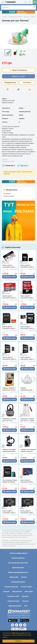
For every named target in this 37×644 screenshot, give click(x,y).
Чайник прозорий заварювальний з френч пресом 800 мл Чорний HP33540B (9, 450)
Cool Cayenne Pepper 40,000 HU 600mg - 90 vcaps (10, 481)
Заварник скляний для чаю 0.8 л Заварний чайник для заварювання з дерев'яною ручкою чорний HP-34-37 (9, 420)
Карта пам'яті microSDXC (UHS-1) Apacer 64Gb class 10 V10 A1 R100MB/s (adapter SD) (28, 266)
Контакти (27, 82)
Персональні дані (18, 567)
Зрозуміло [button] (18, 641)
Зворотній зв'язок (13, 601)
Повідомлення (10, 82)
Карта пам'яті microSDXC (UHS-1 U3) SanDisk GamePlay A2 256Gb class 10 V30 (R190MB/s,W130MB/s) (28, 481)
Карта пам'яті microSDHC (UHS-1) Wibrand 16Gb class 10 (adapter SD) (9, 358)
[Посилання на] (12, 625)
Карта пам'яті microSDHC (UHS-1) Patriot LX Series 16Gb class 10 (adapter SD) (27, 327)
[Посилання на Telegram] (24, 625)
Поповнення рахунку (18, 582)
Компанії (6, 591)
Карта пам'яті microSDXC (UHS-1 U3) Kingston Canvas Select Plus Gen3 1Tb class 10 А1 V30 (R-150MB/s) (27, 512)
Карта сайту (29, 591)
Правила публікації (18, 558)
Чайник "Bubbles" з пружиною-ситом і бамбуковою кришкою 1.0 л (9, 389)
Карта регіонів (17, 591)
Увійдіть (6, 172)
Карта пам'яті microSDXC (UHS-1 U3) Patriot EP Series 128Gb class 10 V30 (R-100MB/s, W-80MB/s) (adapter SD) (28, 297)
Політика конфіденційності (19, 553)
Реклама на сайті (13, 596)
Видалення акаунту (15, 606)
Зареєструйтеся (17, 172)
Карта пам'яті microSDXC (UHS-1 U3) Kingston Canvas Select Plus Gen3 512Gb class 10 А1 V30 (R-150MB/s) (9, 512)
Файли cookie (14, 577)
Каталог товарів (26, 586)
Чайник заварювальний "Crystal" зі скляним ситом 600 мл (27, 389)
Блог (25, 606)
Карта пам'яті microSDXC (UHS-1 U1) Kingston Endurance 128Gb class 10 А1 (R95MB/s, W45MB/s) (10, 266)
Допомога (25, 596)
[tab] (8, 165)
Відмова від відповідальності (18, 572)
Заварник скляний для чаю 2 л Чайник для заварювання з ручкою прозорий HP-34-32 (27, 420)
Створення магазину (11, 586)
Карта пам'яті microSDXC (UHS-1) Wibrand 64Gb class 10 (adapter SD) (27, 358)
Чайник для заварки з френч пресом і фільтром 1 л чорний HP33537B (28, 450)
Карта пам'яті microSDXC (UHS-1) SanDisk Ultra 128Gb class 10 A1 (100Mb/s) (9, 297)
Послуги (24, 577)
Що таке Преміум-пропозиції (18, 563)
